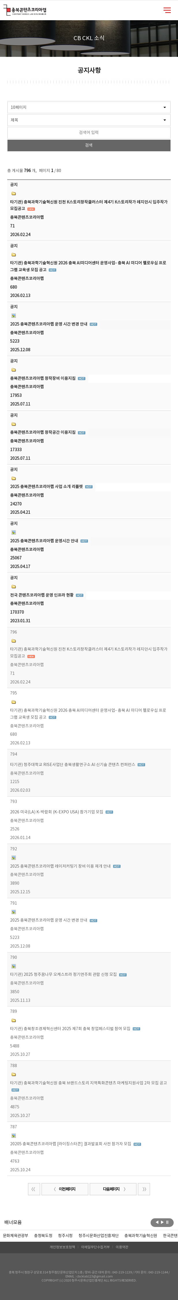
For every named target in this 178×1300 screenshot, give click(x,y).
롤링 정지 (167, 1222)
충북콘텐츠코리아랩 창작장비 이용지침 (43, 378)
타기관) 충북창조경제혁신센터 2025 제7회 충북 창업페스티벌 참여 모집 (70, 1029)
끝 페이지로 (144, 1189)
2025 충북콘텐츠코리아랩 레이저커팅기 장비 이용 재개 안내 (61, 866)
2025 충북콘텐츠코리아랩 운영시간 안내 (44, 541)
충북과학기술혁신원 (140, 1236)
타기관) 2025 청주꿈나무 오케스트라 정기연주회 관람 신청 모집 (64, 974)
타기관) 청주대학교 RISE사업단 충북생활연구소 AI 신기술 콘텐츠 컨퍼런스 (73, 765)
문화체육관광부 (16, 1236)
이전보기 (157, 1222)
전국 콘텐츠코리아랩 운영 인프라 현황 (42, 595)
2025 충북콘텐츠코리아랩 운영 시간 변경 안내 (49, 324)
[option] (43, 1236)
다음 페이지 (114, 1189)
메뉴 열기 (167, 10)
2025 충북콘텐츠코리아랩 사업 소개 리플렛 (47, 487)
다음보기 (162, 1222)
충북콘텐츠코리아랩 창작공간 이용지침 (43, 432)
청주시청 (65, 1236)
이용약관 (122, 1247)
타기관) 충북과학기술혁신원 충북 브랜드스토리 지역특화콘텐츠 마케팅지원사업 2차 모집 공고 (88, 1083)
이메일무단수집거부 (95, 1247)
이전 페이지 (63, 1189)
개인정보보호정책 (62, 1247)
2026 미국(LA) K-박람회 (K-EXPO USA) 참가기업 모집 (57, 812)
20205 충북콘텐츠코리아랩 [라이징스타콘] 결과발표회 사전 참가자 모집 (71, 1144)
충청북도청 (43, 1236)
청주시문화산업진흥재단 (98, 1236)
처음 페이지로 (34, 1189)
